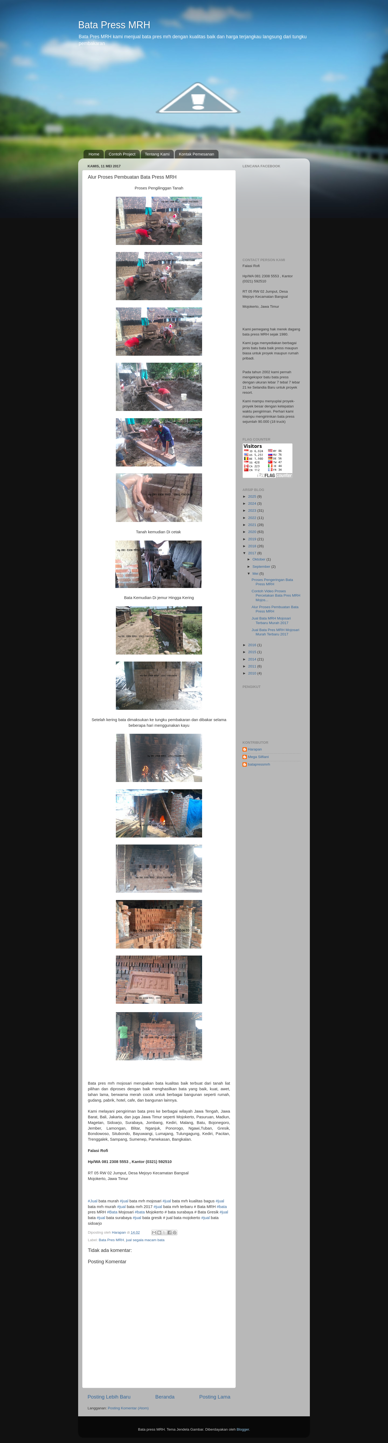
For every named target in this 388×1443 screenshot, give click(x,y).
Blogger (243, 1429)
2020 (252, 532)
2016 (252, 645)
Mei (255, 574)
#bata (222, 1207)
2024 (252, 503)
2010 (252, 673)
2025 (252, 496)
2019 (252, 539)
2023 (252, 510)
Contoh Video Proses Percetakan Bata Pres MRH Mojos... (276, 595)
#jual (124, 1201)
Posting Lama (214, 1397)
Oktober (259, 559)
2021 (252, 525)
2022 (252, 518)
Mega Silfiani (258, 757)
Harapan (255, 749)
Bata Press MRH (114, 24)
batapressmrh (259, 764)
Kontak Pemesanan (196, 154)
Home (94, 154)
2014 (252, 659)
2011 (252, 666)
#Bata (112, 1212)
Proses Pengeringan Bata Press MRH (272, 582)
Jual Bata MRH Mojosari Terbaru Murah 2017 (271, 620)
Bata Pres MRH (111, 1240)
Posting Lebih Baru (109, 1397)
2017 (252, 553)
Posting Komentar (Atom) (128, 1408)
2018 (252, 546)
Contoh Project (122, 154)
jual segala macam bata (145, 1240)
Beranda (164, 1397)
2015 (252, 652)
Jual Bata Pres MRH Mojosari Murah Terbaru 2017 (275, 632)
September (261, 567)
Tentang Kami (157, 154)
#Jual (93, 1201)
